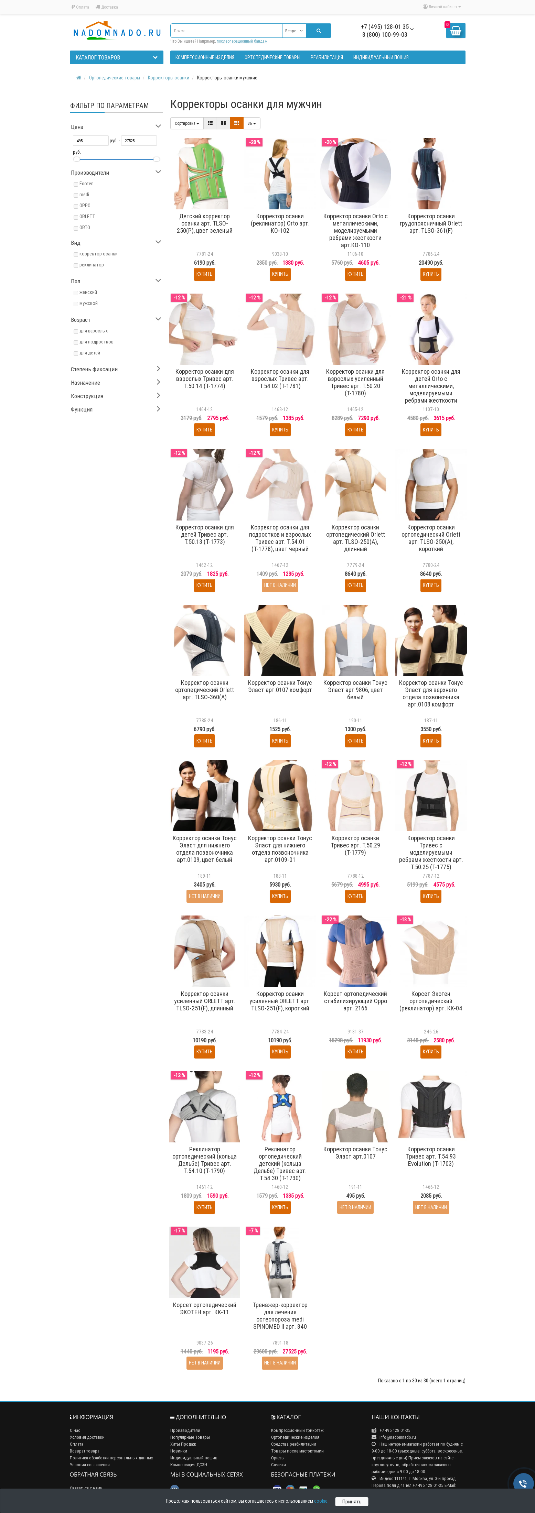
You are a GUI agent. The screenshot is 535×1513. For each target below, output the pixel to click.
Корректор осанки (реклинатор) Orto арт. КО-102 (280, 223)
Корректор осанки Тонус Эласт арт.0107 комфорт (280, 686)
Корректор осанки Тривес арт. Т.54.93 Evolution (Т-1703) (431, 1156)
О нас (75, 1430)
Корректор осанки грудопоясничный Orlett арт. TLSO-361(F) (431, 223)
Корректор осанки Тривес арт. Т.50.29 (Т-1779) (355, 845)
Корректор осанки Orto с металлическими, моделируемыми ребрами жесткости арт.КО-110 (355, 230)
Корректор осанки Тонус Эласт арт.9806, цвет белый (355, 690)
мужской (88, 303)
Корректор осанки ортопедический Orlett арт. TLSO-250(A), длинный (355, 538)
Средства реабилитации (293, 1444)
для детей (89, 353)
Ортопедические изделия (295, 1437)
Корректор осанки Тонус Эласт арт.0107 (355, 1152)
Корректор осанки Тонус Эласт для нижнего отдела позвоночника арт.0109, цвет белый (205, 849)
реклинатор (91, 265)
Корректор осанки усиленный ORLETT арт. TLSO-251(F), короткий (280, 1001)
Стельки (278, 1465)
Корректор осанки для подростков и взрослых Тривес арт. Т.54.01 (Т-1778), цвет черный (280, 538)
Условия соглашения (90, 1465)
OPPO (84, 205)
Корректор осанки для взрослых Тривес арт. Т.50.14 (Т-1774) (204, 379)
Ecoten (86, 183)
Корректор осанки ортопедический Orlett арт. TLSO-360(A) (204, 690)
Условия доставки (87, 1437)
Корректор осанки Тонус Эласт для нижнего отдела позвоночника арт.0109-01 (280, 849)
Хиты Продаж (183, 1444)
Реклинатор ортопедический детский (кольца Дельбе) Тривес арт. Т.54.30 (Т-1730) (280, 1163)
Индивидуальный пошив (193, 1458)
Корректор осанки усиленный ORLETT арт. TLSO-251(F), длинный (204, 1001)
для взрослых (93, 331)
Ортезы (278, 1458)
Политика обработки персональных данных (111, 1458)
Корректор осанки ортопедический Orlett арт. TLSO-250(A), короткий (431, 538)
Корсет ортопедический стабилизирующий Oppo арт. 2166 (355, 1001)
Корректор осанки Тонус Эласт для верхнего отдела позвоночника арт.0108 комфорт (431, 693)
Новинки (178, 1451)
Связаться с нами (86, 1488)
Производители (185, 1430)
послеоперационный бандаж (242, 41)
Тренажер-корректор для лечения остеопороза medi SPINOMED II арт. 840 (280, 1315)
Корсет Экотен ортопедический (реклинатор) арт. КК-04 (430, 1001)
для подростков (96, 342)
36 (252, 123)
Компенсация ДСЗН (188, 1465)
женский (88, 292)
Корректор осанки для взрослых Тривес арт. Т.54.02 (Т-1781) (280, 379)
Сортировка (187, 123)
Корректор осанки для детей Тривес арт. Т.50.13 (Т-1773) (204, 534)
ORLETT (87, 216)
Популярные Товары (190, 1437)
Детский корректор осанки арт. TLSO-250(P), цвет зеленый (205, 223)
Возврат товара (84, 1451)
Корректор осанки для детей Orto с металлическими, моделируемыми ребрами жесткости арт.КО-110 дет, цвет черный (431, 393)
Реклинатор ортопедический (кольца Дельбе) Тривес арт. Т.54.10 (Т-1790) (204, 1160)
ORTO (84, 227)
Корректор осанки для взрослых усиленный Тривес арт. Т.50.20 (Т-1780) (355, 382)
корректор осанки (98, 254)
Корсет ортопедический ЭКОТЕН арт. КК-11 (204, 1308)
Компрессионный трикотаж (297, 1430)
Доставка (106, 7)
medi (84, 194)
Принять (352, 1501)
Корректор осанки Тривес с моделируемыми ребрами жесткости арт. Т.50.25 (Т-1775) (431, 852)
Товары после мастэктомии (297, 1451)
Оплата (80, 7)
